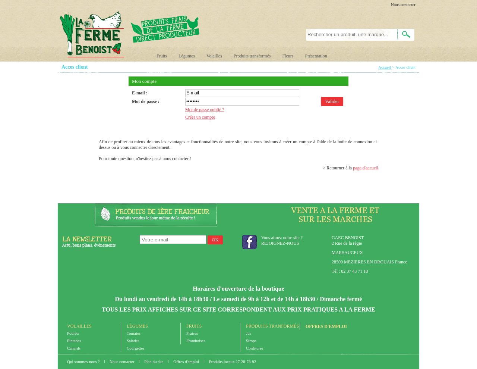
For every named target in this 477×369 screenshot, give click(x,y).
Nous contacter (403, 4)
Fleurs (287, 56)
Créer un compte (200, 117)
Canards (73, 348)
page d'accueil (365, 168)
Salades (133, 340)
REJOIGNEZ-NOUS (280, 243)
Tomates (133, 333)
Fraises (192, 333)
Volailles (214, 56)
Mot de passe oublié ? (204, 109)
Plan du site (154, 361)
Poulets (73, 333)
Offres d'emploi (326, 326)
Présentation (316, 56)
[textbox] (347, 35)
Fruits (162, 56)
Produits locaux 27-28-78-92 (232, 361)
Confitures (254, 348)
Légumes (187, 56)
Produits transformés (252, 56)
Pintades (74, 340)
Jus (248, 333)
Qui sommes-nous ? (84, 361)
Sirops (251, 340)
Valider (332, 101)
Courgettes (135, 348)
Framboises (195, 340)
